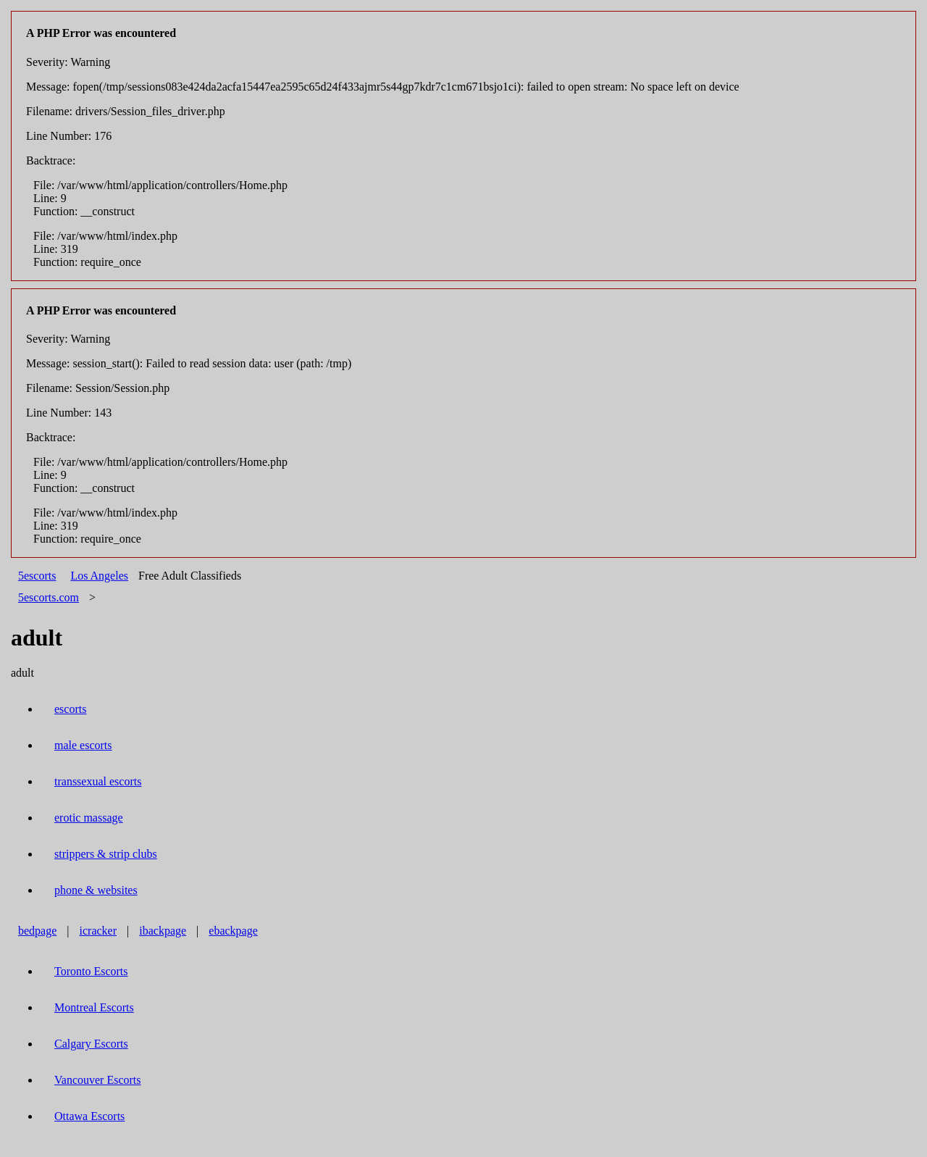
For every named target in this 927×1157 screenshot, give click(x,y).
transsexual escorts (97, 781)
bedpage (37, 930)
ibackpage (162, 930)
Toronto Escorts (91, 971)
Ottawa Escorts (89, 1116)
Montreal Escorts (94, 1007)
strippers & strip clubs (105, 854)
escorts (70, 709)
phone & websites (96, 890)
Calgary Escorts (91, 1043)
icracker (98, 930)
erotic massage (88, 817)
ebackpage (233, 930)
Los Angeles (99, 575)
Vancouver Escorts (97, 1080)
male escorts (83, 745)
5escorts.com (48, 597)
